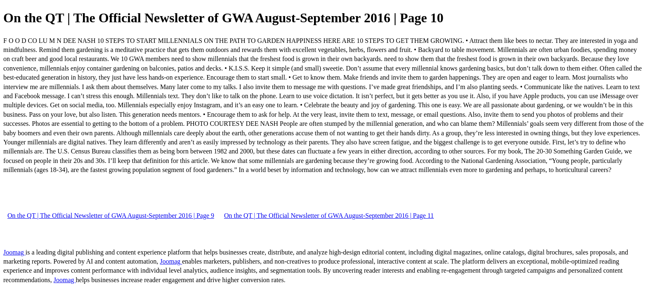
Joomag (14, 252)
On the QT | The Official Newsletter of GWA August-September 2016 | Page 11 (329, 215)
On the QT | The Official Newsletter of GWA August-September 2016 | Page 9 (110, 215)
